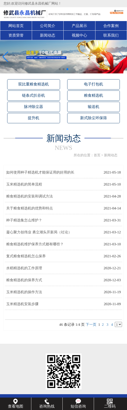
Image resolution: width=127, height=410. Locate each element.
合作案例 (111, 26)
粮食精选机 (93, 95)
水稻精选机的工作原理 (24, 268)
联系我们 (111, 35)
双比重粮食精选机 (33, 84)
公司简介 (47, 26)
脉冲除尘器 (33, 107)
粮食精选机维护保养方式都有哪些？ (35, 244)
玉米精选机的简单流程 (24, 184)
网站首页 (16, 26)
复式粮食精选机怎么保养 (26, 256)
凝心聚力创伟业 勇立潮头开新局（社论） (39, 232)
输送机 (93, 107)
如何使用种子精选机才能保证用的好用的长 (40, 172)
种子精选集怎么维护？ (24, 220)
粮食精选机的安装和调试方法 (29, 196)
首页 (97, 155)
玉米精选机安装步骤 (22, 304)
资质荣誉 (16, 35)
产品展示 (79, 26)
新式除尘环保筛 (93, 118)
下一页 (91, 324)
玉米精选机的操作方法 (24, 292)
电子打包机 (93, 84)
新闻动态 (47, 35)
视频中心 (79, 35)
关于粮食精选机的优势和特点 (29, 208)
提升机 (33, 118)
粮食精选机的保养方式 (24, 280)
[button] (60, 69)
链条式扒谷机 (33, 95)
